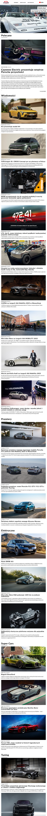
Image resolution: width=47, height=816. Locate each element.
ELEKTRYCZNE (4, 67)
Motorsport (31, 2)
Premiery (16, 2)
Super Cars (3, 672)
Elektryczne (3, 559)
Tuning (2, 784)
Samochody (23, 2)
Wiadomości (3, 124)
